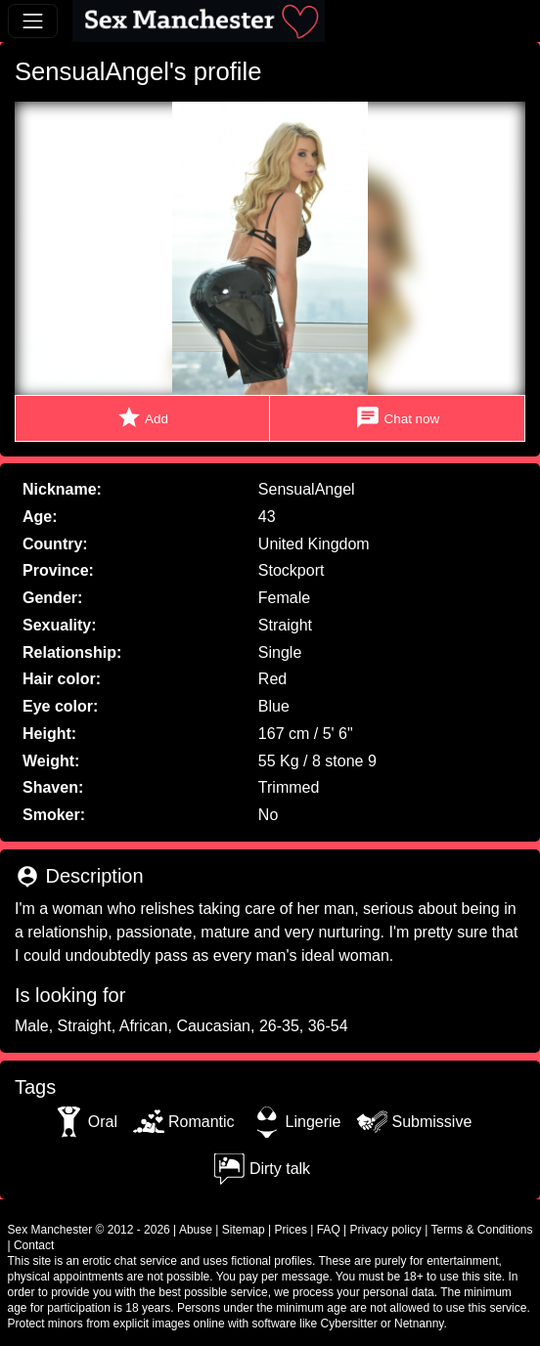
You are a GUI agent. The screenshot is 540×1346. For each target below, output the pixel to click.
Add (142, 418)
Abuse (195, 1230)
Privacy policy (386, 1230)
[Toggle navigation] (33, 21)
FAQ (328, 1230)
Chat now (397, 418)
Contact (34, 1245)
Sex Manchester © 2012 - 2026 (89, 1230)
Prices (291, 1230)
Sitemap (243, 1230)
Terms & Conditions (481, 1230)
